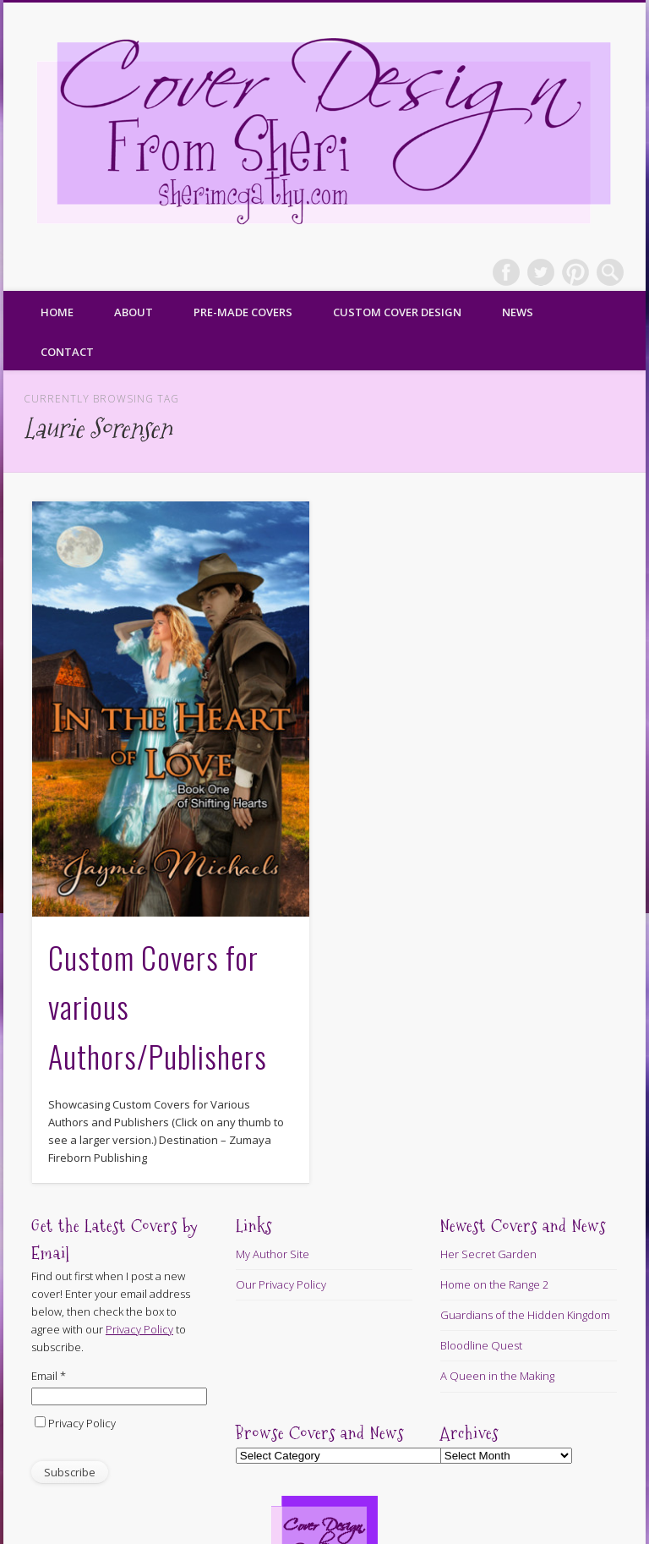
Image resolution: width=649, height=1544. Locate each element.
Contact (67, 351)
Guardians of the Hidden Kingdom (525, 1314)
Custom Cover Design (397, 312)
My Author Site (272, 1254)
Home (57, 312)
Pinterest (575, 272)
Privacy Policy (82, 1423)
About (133, 312)
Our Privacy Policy (281, 1284)
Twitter (540, 272)
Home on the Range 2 (494, 1284)
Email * (48, 1375)
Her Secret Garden (488, 1254)
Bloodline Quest (481, 1345)
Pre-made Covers (243, 312)
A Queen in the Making (497, 1375)
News (517, 312)
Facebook (506, 272)
